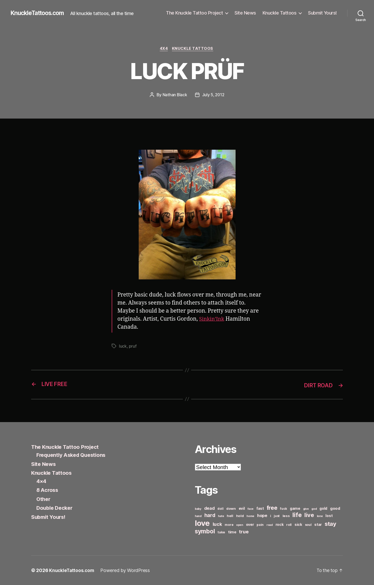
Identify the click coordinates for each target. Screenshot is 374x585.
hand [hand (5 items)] (198, 516)
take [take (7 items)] (221, 532)
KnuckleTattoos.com (39, 13)
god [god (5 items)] (314, 509)
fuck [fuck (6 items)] (283, 509)
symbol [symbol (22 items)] (205, 531)
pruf (133, 346)
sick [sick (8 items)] (298, 524)
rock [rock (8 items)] (280, 524)
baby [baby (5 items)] (198, 509)
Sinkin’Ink (212, 319)
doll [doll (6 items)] (220, 509)
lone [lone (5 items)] (320, 516)
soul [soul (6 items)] (308, 525)
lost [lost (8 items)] (328, 515)
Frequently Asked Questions (73, 455)
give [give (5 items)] (306, 509)
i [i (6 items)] (270, 516)
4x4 (163, 49)
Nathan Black (174, 95)
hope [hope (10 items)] (262, 515)
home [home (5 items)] (250, 516)
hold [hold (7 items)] (240, 516)
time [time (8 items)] (232, 532)
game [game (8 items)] (295, 508)
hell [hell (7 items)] (230, 516)
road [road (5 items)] (269, 525)
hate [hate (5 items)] (221, 516)
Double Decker (55, 508)
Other (43, 499)
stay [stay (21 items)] (330, 523)
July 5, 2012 (213, 95)
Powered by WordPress (126, 570)
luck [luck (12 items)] (217, 524)
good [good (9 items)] (335, 508)
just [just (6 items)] (277, 516)
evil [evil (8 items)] (242, 508)
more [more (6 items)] (229, 525)
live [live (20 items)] (309, 515)
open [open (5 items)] (239, 525)
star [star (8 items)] (318, 524)
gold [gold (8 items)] (323, 508)
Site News (245, 13)
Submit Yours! (322, 13)
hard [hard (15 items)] (209, 515)
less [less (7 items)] (286, 516)
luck (123, 346)
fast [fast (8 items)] (260, 508)
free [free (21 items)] (272, 507)
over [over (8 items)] (250, 524)
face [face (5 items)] (250, 509)
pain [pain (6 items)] (260, 525)
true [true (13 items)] (243, 531)
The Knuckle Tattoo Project (194, 13)
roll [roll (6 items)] (289, 525)
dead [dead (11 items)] (209, 508)
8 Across (47, 490)
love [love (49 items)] (202, 523)
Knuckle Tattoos (280, 13)
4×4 (41, 481)
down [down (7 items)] (231, 508)
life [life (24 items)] (297, 515)
